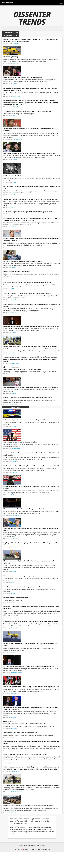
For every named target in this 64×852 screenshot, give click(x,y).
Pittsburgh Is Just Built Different (13, 176)
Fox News (15, 83)
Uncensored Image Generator (37, 845)
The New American (16, 448)
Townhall (14, 393)
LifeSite (13, 207)
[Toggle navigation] (61, 3)
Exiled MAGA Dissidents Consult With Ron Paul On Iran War (22, 369)
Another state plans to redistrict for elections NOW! (20, 733)
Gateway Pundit (16, 43)
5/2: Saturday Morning (10, 57)
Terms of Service (35, 849)
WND (14, 115)
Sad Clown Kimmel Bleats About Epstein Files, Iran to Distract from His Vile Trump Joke (31, 326)
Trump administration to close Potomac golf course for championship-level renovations (31, 785)
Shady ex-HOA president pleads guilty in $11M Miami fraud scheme (25, 754)
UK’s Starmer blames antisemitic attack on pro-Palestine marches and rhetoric (28, 666)
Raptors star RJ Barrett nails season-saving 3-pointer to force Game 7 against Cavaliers (31, 687)
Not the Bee (14, 299)
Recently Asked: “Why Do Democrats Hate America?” (20, 442)
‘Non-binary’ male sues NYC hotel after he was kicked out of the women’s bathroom (30, 199)
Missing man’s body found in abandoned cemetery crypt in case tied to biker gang (30, 346)
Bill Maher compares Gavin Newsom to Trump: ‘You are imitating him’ (25, 509)
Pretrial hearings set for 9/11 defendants (16, 271)
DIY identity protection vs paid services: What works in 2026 (22, 261)
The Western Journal (16, 226)
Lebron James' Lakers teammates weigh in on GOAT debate (22, 77)
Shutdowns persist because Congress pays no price (19, 576)
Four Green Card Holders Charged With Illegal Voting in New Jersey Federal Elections (30, 387)
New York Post (16, 96)
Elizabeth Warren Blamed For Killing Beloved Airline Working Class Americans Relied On (31, 466)
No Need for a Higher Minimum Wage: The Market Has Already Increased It (27, 212)
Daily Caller (14, 472)
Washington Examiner (16, 515)
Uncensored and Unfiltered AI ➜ (11, 34)
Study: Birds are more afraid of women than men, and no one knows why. (27, 293)
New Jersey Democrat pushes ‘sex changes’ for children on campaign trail (27, 282)
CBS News (15, 63)
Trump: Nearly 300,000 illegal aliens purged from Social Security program (27, 111)
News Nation (15, 194)
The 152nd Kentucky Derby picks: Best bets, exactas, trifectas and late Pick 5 (28, 806)
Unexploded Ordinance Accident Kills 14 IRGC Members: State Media (25, 724)
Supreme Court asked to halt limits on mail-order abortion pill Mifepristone (27, 398)
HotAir (14, 182)
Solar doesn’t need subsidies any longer (16, 598)
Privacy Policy (45, 849)
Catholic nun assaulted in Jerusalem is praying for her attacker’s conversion (27, 587)
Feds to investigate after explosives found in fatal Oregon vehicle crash (26, 420)
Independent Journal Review (18, 247)
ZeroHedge (14, 373)
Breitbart (14, 332)
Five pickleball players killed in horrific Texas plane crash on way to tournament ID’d (30, 621)
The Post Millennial (17, 139)
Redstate (13, 652)
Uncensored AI (23, 845)
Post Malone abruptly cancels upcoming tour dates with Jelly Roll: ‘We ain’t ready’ (29, 153)
